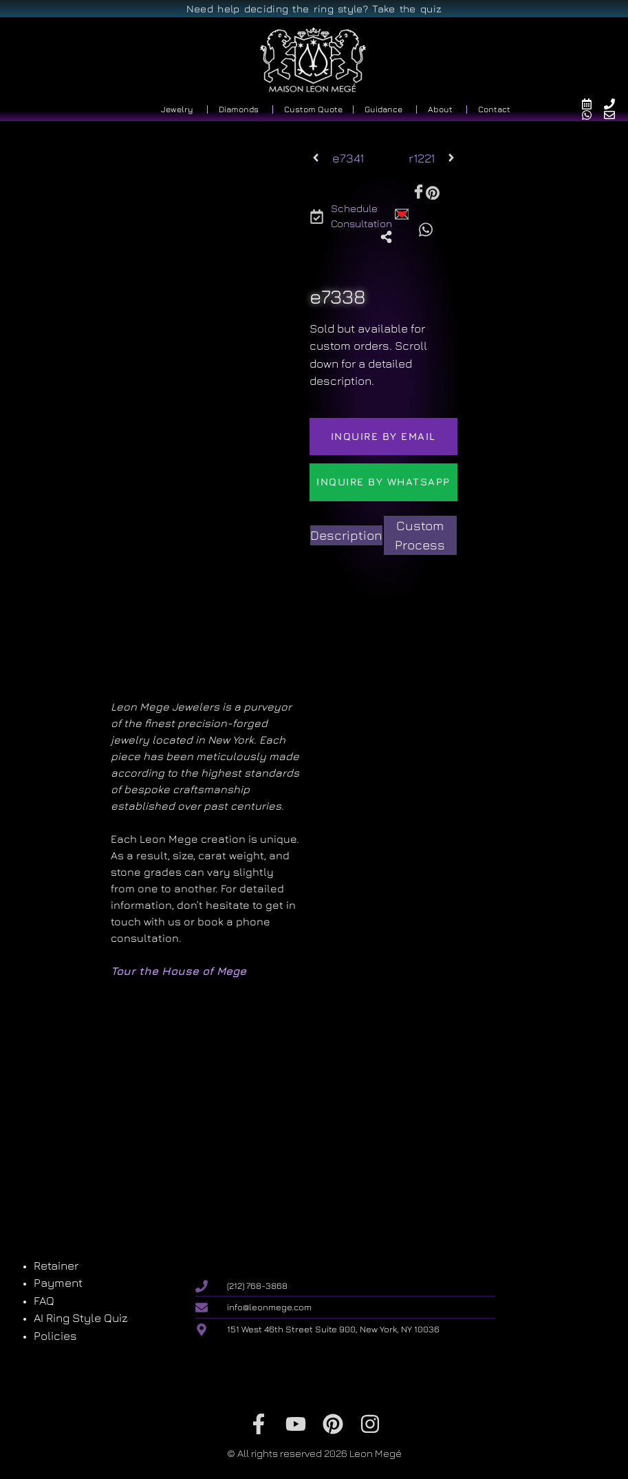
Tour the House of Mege (178, 971)
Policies (55, 1336)
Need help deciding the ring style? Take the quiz (314, 8)
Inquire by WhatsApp (383, 481)
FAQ (44, 1301)
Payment (58, 1283)
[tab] (346, 535)
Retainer (56, 1265)
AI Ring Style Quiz (81, 1318)
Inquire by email (383, 436)
